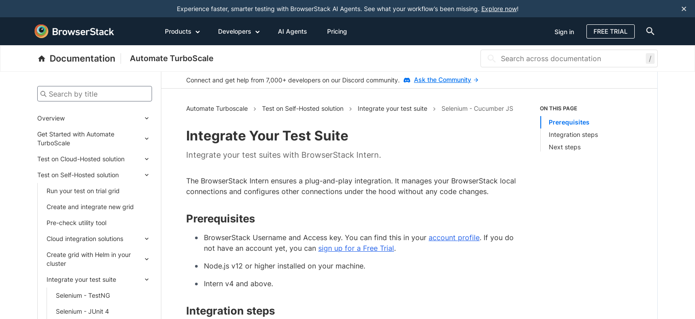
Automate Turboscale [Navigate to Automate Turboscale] (217, 108)
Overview (51, 118)
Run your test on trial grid (83, 191)
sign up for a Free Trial (356, 248)
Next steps (565, 147)
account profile (454, 237)
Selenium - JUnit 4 (82, 311)
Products (182, 31)
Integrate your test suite (81, 279)
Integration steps (573, 134)
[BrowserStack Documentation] (79, 58)
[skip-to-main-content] (36, 9)
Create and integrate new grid (90, 206)
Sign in (564, 31)
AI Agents (292, 31)
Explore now (499, 8)
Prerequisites (569, 122)
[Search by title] (94, 93)
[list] (586, 128)
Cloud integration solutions (85, 238)
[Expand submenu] (108, 118)
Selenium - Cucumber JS (477, 108)
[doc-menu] (648, 31)
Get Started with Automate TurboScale (75, 138)
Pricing (337, 31)
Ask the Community (446, 79)
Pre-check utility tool (76, 222)
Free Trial (610, 31)
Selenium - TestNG (83, 295)
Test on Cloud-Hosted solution (81, 159)
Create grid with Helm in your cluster (89, 259)
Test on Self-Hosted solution (78, 175)
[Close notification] (684, 8)
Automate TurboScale (172, 58)
